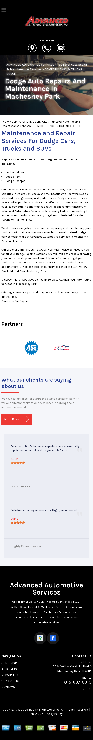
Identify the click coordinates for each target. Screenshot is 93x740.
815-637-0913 (55, 262)
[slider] (18, 462)
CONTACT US (10, 681)
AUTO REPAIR (11, 669)
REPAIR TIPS (10, 675)
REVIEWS (8, 687)
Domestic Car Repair (14, 301)
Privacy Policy (53, 714)
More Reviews (16, 419)
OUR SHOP (9, 663)
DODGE (11, 73)
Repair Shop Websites (44, 709)
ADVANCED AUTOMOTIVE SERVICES (30, 64)
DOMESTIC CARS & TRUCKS (63, 69)
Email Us (85, 689)
